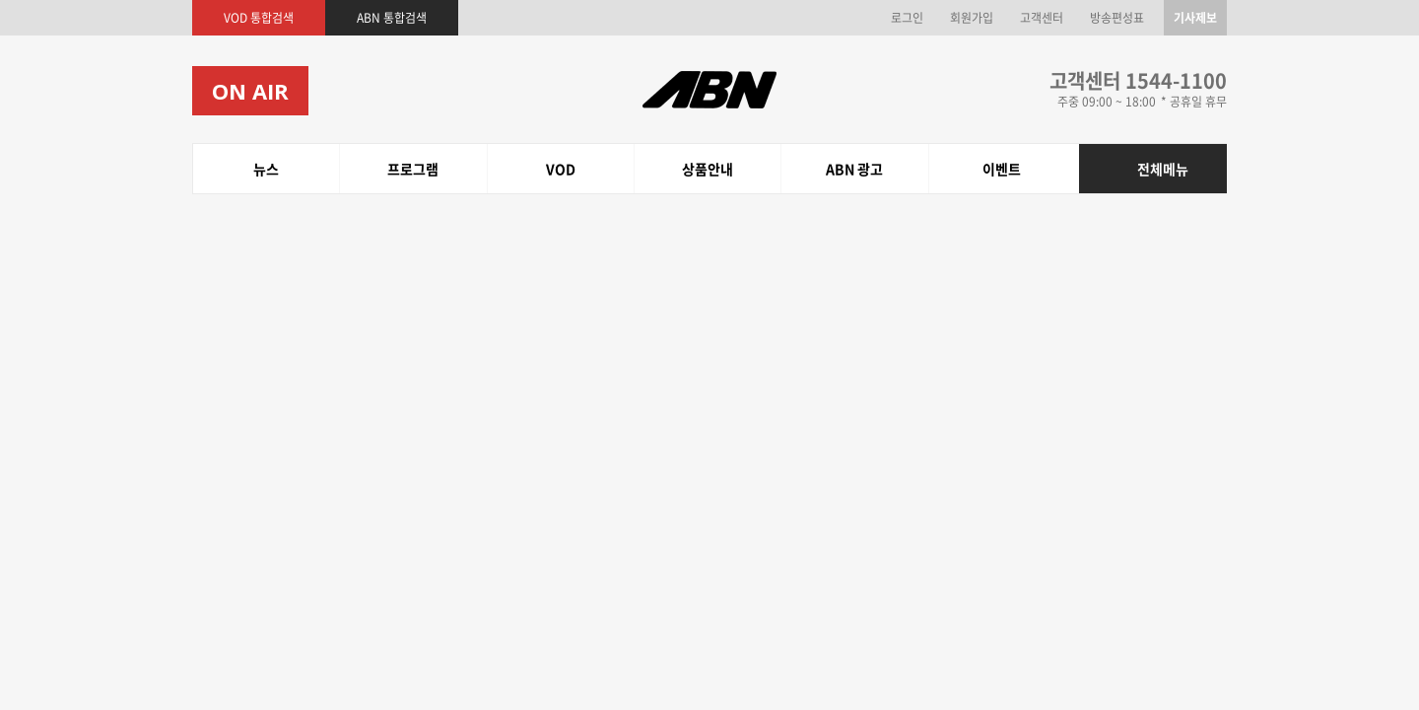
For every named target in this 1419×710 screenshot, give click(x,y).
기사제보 (1195, 18)
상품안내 (328, 168)
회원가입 (971, 18)
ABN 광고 (383, 168)
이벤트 (432, 168)
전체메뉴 (1162, 168)
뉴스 (206, 168)
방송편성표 (1117, 18)
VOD (287, 168)
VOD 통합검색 (259, 18)
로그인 (907, 18)
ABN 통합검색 (392, 18)
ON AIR (250, 91)
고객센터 (1041, 18)
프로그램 (245, 168)
